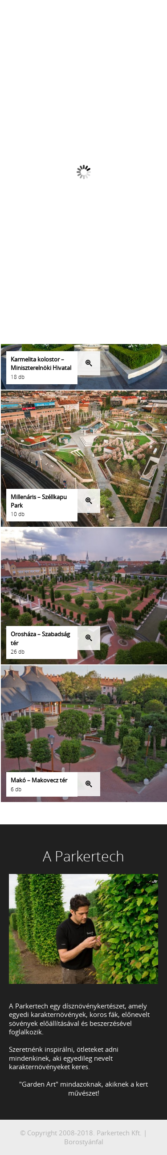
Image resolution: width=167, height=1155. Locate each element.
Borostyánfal (83, 1141)
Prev (70, 73)
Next (97, 73)
